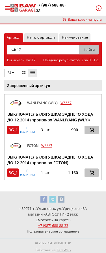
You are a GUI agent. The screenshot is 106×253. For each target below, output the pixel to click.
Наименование (75, 37)
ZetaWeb (64, 250)
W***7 (66, 102)
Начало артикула (41, 37)
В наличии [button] (27, 129)
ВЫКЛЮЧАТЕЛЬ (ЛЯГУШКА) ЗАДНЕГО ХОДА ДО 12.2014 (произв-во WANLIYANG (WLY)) (50, 117)
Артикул (13, 37)
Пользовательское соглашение (53, 231)
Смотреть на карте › (53, 219)
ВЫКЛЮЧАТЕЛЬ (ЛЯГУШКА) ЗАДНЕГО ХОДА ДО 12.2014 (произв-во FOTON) (50, 159)
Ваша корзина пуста (82, 19)
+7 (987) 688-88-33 (51, 8)
